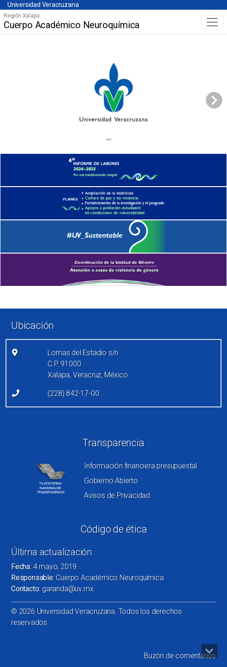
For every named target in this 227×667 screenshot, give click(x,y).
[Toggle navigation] (212, 22)
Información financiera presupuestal (140, 465)
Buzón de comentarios (180, 655)
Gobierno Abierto (111, 480)
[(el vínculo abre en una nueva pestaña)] (113, 170)
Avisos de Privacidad (117, 495)
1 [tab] (109, 140)
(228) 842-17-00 (73, 393)
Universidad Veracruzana (42, 4)
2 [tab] (118, 140)
